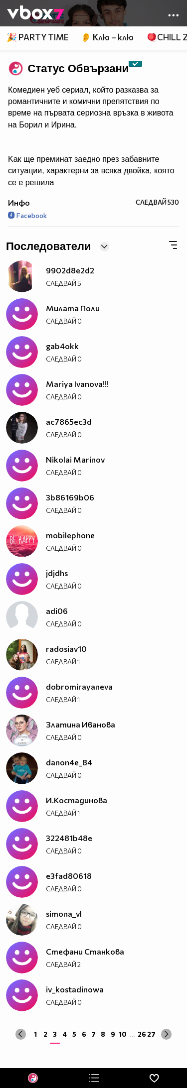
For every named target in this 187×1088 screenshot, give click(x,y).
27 (151, 1034)
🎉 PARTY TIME (37, 37)
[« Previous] (20, 1034)
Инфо (19, 202)
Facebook (27, 215)
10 (123, 1034)
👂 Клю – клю (107, 37)
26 (142, 1034)
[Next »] (166, 1034)
